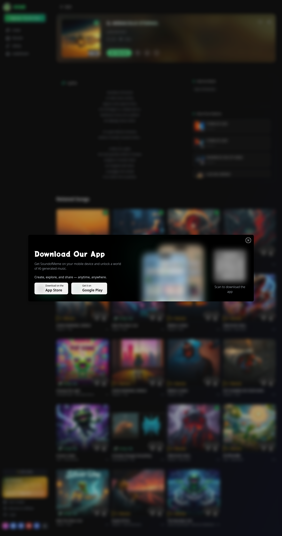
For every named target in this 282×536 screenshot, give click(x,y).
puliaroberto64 (116, 32)
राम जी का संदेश (231, 455)
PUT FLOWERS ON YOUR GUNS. (243, 390)
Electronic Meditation (203, 524)
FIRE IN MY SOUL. (235, 325)
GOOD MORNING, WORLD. (73, 325)
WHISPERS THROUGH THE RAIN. (133, 260)
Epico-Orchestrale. (205, 89)
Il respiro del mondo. (70, 260)
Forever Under (66, 455)
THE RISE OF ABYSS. (180, 260)
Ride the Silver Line (125, 325)
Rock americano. (132, 524)
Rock (124, 329)
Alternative (130, 264)
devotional (237, 459)
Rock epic (184, 264)
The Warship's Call (180, 520)
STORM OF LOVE (216, 124)
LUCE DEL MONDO (218, 174)
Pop (70, 329)
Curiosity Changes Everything (131, 455)
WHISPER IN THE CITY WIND (224, 157)
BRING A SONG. (178, 325)
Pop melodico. (75, 264)
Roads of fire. (121, 520)
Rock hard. (240, 329)
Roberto (210, 128)
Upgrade (25, 493)
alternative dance (84, 394)
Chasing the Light (68, 390)
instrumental (71, 459)
